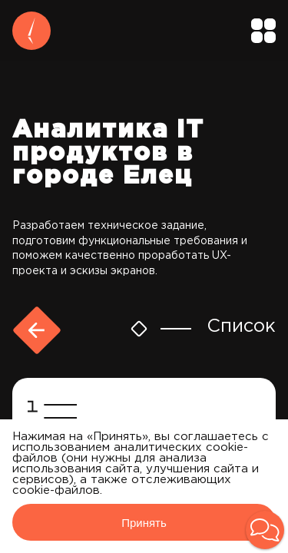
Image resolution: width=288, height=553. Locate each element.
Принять (144, 522)
